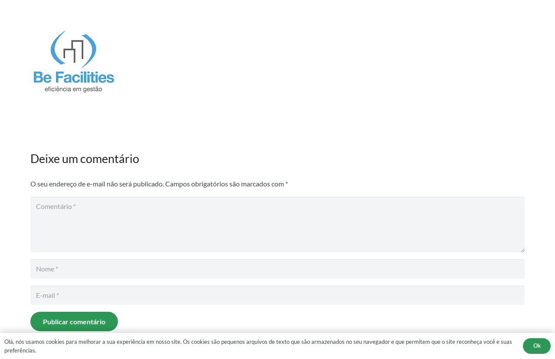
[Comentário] (277, 224)
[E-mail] (277, 295)
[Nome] (277, 269)
